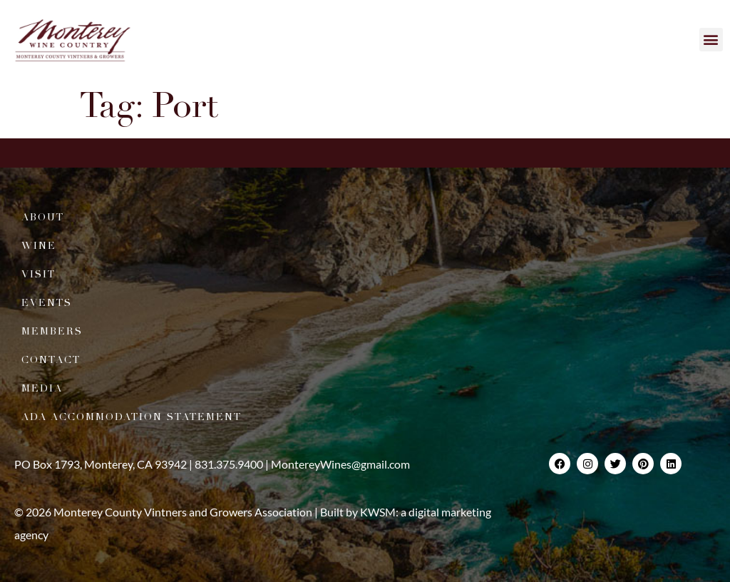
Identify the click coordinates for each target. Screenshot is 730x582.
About (42, 217)
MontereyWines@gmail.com (340, 464)
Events (46, 303)
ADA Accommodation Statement (131, 417)
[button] (711, 39)
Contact (51, 360)
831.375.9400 (229, 464)
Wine (38, 246)
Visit (38, 274)
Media (42, 388)
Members (52, 331)
